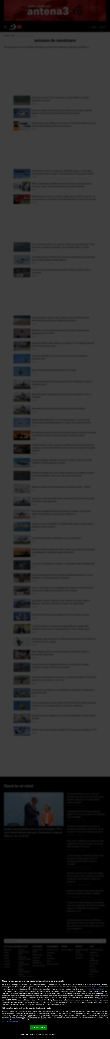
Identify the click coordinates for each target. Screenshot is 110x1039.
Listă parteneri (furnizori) (11, 1021)
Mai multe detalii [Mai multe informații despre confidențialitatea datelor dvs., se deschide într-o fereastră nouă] (98, 989)
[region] (55, 1008)
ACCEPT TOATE (38, 1028)
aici (99, 998)
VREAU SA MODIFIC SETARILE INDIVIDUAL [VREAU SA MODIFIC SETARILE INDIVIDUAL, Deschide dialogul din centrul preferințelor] (38, 1035)
